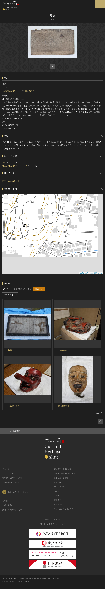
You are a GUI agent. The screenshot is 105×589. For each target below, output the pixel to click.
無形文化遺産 (7, 505)
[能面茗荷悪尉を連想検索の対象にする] (55, 406)
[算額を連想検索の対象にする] (5, 350)
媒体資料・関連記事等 (63, 469)
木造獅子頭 (63, 350)
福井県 (32, 90)
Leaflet (82, 273)
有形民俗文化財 (9, 90)
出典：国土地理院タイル (93, 273)
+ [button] (6, 197)
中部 (25, 90)
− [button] (6, 201)
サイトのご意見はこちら (63, 509)
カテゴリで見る (8, 473)
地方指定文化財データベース (14, 165)
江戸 (19, 90)
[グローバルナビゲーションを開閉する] (100, 4)
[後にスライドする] (99, 413)
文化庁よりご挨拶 (61, 477)
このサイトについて (62, 495)
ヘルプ (56, 491)
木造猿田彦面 (14, 406)
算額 (4, 162)
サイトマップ (59, 504)
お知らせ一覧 (59, 486)
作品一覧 (5, 469)
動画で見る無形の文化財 (12, 509)
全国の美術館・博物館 (11, 482)
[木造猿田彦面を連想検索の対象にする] (5, 406)
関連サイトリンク (61, 500)
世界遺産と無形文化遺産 (12, 477)
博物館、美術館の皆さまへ (64, 473)
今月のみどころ (60, 482)
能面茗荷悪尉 (64, 406)
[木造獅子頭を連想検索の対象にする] (55, 350)
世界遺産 (5, 501)
